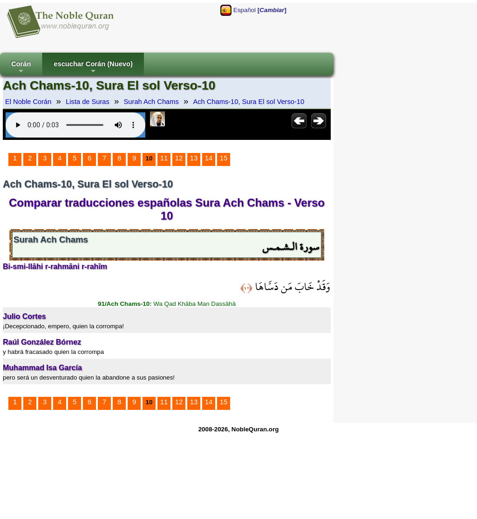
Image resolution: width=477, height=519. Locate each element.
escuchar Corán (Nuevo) (93, 68)
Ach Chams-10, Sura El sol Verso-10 (248, 101)
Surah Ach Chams (151, 101)
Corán (21, 68)
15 (223, 158)
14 (208, 158)
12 (179, 158)
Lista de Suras (87, 101)
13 (194, 158)
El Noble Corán (28, 101)
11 (164, 158)
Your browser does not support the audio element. (75, 125)
